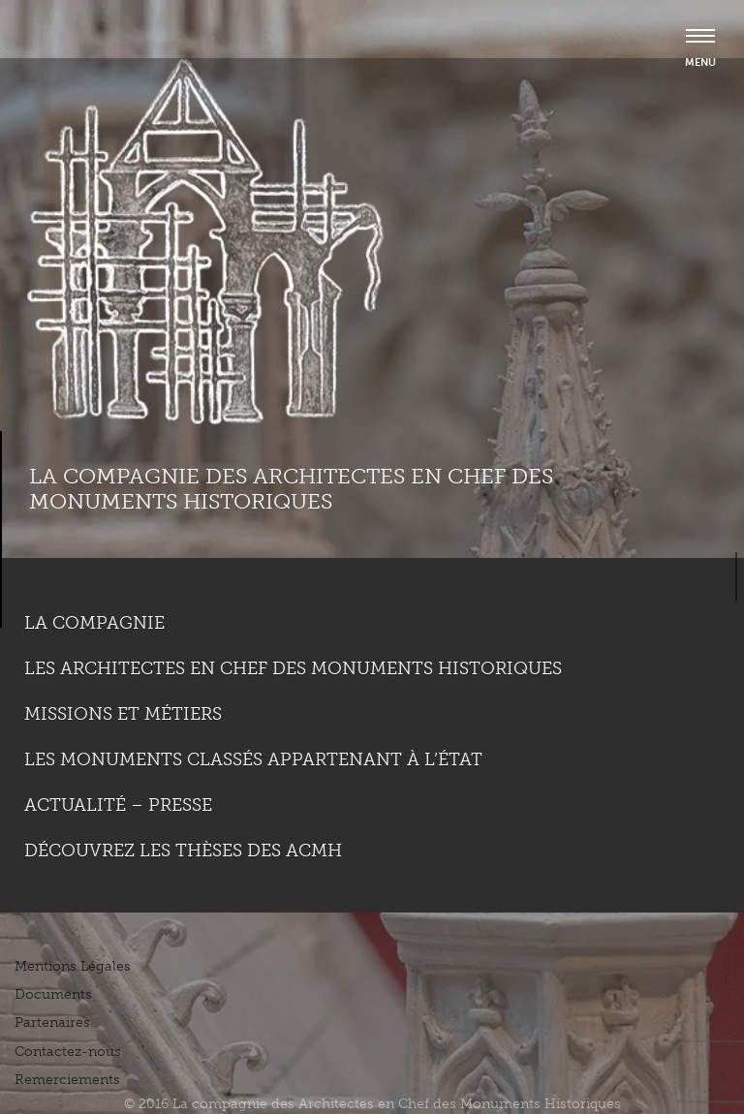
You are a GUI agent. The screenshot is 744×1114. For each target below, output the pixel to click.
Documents (53, 994)
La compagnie (94, 623)
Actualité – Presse (118, 805)
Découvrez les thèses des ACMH (183, 850)
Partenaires (52, 1022)
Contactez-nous (68, 1051)
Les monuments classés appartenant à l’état (253, 759)
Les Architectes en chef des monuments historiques (293, 668)
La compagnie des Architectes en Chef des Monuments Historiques (291, 488)
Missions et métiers (123, 714)
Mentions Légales (73, 966)
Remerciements (67, 1079)
